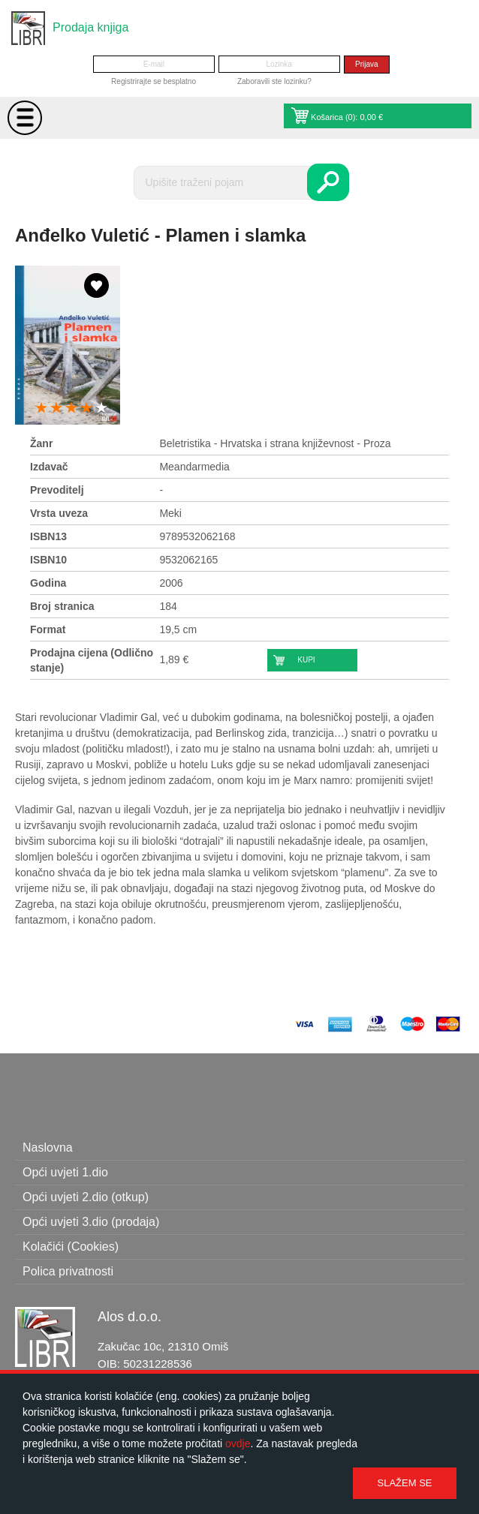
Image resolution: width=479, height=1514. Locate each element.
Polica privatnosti (68, 1271)
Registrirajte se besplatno (153, 81)
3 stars (71, 408)
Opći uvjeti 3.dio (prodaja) (91, 1221)
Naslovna (48, 1147)
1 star (41, 408)
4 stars (86, 408)
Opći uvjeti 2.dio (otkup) (86, 1197)
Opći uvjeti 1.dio (65, 1172)
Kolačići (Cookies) (71, 1246)
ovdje (237, 1443)
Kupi (306, 660)
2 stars (56, 408)
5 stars (101, 408)
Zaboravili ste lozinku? (274, 81)
